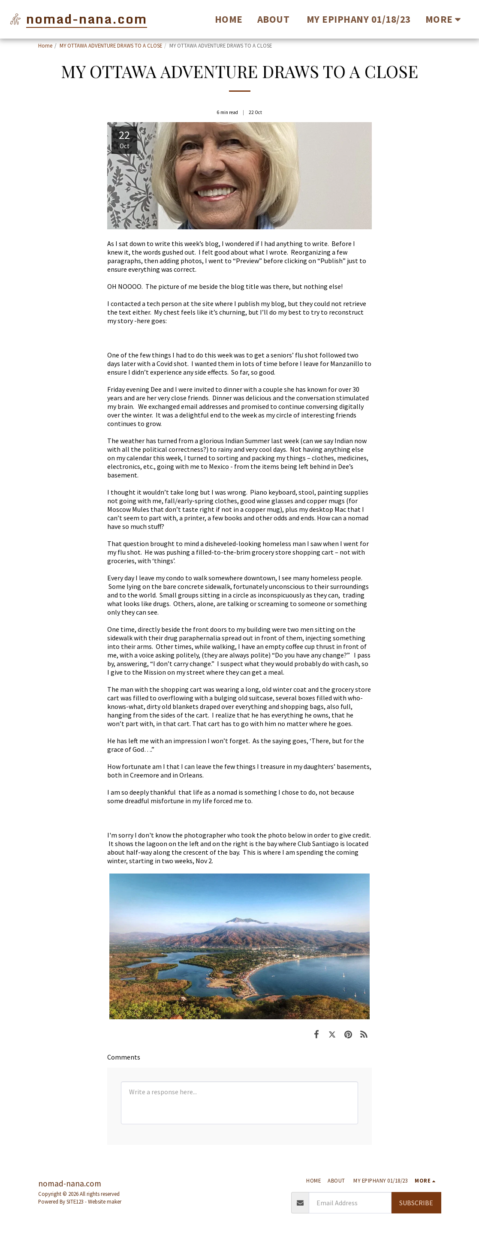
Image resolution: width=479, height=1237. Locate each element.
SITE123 (75, 1201)
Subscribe (416, 1202)
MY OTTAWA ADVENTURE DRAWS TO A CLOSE (111, 45)
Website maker (104, 1201)
